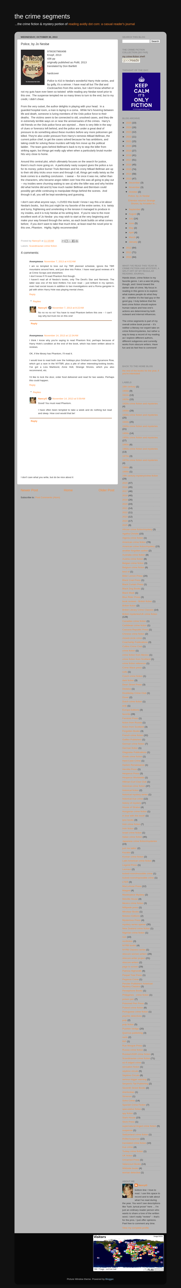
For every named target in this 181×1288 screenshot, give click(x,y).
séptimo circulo (130, 1071)
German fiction (130, 748)
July (131, 218)
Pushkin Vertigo (130, 1028)
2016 (129, 164)
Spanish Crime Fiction (134, 1104)
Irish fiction (128, 828)
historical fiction (130, 790)
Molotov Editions (131, 916)
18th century (128, 386)
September (135, 209)
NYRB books (129, 945)
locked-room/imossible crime (137, 873)
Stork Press (128, 1121)
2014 (129, 173)
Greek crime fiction (132, 756)
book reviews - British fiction (137, 601)
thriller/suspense (131, 1138)
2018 (129, 155)
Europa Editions (130, 710)
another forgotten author (135, 550)
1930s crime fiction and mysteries (140, 415)
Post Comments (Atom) (47, 497)
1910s (125, 395)
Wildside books (130, 1168)
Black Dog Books (131, 588)
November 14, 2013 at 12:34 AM (61, 335)
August (133, 214)
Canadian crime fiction (134, 621)
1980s (125, 467)
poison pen (128, 999)
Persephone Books (132, 990)
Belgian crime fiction (133, 563)
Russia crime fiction (132, 1050)
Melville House (130, 899)
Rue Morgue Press (132, 1045)
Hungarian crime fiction (134, 811)
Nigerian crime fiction (133, 932)
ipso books (128, 820)
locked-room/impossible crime (138, 877)
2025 (129, 122)
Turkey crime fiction (132, 1151)
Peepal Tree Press (132, 975)
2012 (129, 247)
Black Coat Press (131, 580)
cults (124, 672)
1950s (125, 433)
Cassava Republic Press (135, 629)
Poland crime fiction (132, 1007)
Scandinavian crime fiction (43, 246)
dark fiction (128, 680)
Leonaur (126, 869)
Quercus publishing (132, 1033)
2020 (129, 146)
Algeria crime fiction (132, 538)
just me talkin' (129, 848)
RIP (124, 1041)
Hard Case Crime (131, 760)
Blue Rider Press (131, 597)
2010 (129, 257)
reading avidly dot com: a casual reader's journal (101, 24)
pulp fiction (128, 1024)
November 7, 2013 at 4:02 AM (59, 261)
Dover (125, 697)
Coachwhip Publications (135, 642)
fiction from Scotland (133, 726)
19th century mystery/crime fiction (140, 475)
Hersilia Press (129, 769)
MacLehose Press (131, 886)
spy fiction (127, 1113)
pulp (124, 1020)
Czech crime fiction (132, 676)
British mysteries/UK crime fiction (139, 614)
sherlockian (128, 1092)
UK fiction (127, 1155)
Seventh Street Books (133, 1088)
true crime (127, 1147)
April (131, 232)
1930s (125, 410)
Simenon (127, 1096)
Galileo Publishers (132, 739)
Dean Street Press (132, 684)
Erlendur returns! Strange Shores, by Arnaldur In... (142, 202)
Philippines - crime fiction (135, 995)
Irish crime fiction (131, 824)
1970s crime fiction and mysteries (140, 460)
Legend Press (129, 865)
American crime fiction (134, 542)
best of (126, 571)
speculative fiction (131, 1109)
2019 (129, 150)
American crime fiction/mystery (138, 546)
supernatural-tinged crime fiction (139, 1126)
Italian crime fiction (132, 837)
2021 (129, 141)
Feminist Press (130, 718)
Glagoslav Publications (134, 752)
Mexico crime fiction (132, 903)
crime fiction (128, 650)
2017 (129, 160)
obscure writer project (133, 958)
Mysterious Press (131, 920)
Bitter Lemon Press (132, 576)
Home (68, 490)
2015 (129, 169)
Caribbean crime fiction (134, 625)
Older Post (106, 490)
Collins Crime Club (132, 646)
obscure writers (130, 962)
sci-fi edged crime (131, 1062)
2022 (129, 136)
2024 (129, 127)
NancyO (42, 307)
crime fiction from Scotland (136, 659)
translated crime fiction (134, 1143)
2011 (129, 252)
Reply (32, 294)
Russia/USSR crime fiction (136, 1054)
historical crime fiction (133, 786)
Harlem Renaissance (133, 765)
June (132, 223)
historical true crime (132, 798)
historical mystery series (135, 794)
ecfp (124, 705)
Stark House (128, 1117)
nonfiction (127, 941)
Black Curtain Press (132, 584)
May (131, 228)
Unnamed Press (130, 1159)
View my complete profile (135, 1227)
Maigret (126, 890)
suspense (127, 1130)
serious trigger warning (134, 1079)
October (133, 192)
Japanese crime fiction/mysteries (139, 841)
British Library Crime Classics (137, 609)
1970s (125, 456)
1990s (125, 471)
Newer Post (29, 490)
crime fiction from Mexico (135, 655)
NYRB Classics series (133, 949)
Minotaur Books (130, 911)
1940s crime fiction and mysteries (140, 426)
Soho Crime (128, 1100)
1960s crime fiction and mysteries (140, 448)
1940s (125, 422)
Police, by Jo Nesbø (139, 196)
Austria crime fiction (132, 559)
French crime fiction (132, 735)
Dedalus (126, 688)
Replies (37, 301)
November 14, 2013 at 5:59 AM (68, 398)
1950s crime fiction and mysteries (140, 437)
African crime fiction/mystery (137, 529)
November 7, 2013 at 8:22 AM (68, 307)
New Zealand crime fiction (136, 928)
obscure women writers (134, 954)
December (135, 182)
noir (124, 937)
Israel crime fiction (132, 832)
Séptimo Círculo (130, 1075)
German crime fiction (133, 743)
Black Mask (128, 593)
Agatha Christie (130, 533)
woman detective (131, 1172)
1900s (125, 391)
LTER (125, 882)
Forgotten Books (131, 731)
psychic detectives (132, 1016)
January (133, 242)
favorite (126, 714)
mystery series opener (134, 924)
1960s (125, 444)
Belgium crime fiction (133, 567)
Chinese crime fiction (133, 634)
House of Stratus (131, 807)
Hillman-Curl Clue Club (134, 781)
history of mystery (131, 803)
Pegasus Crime (130, 979)
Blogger (109, 1279)
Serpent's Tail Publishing (135, 1083)
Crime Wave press (132, 667)
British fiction (129, 605)
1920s (125, 399)
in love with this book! (133, 815)
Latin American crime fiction (136, 860)
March (132, 237)
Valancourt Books (131, 1164)
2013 (129, 178)
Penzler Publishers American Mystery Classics (137, 985)
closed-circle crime (132, 638)
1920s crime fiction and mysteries (140, 403)
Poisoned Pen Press (133, 1003)
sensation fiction (130, 1066)
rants (125, 1037)
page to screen (130, 966)
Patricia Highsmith (132, 971)
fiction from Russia (132, 722)
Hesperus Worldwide (133, 777)
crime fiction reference (134, 663)
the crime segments (42, 16)
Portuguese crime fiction (135, 1011)
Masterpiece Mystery (133, 894)
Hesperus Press (130, 773)
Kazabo (126, 852)
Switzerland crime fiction (135, 1134)
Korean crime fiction (132, 856)
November (135, 187)
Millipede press (130, 907)
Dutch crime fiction (132, 701)
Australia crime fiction (133, 555)
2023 (129, 132)
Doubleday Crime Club (134, 693)
